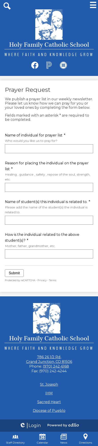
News (63, 438)
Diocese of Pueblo (49, 410)
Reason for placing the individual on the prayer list (49, 171)
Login (30, 425)
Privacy (42, 280)
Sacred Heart (49, 402)
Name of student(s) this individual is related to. (49, 207)
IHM (49, 393)
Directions (85, 438)
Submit (14, 273)
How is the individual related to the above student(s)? (49, 240)
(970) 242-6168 (56, 366)
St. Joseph (49, 384)
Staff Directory (15, 438)
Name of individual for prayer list (49, 138)
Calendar (42, 438)
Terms (52, 280)
